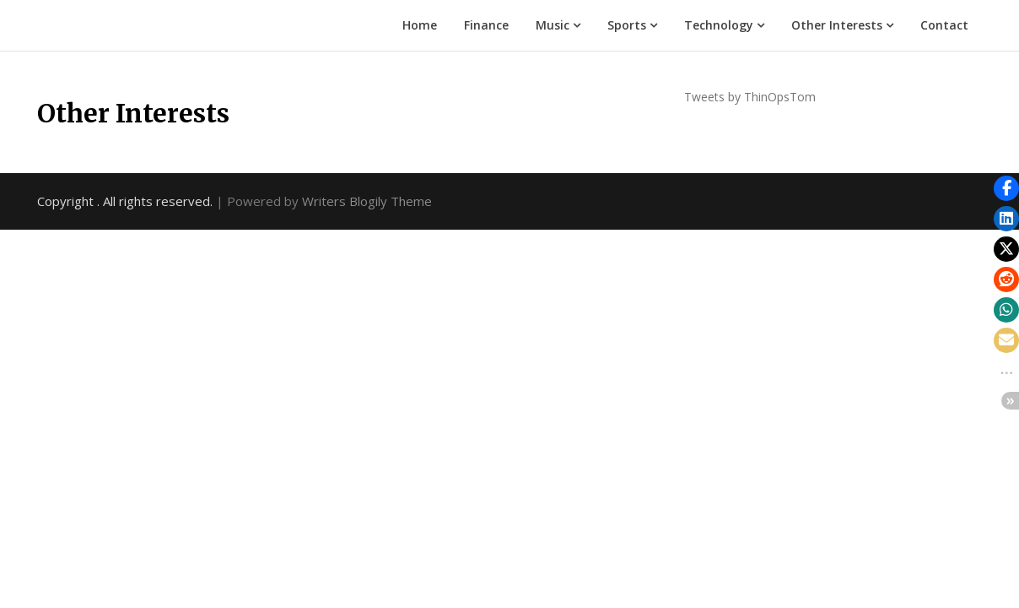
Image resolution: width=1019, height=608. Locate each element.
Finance (486, 25)
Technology (718, 25)
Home (419, 25)
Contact (944, 25)
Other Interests (836, 25)
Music (552, 25)
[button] (1006, 188)
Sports (626, 25)
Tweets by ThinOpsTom (750, 97)
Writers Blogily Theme (367, 201)
